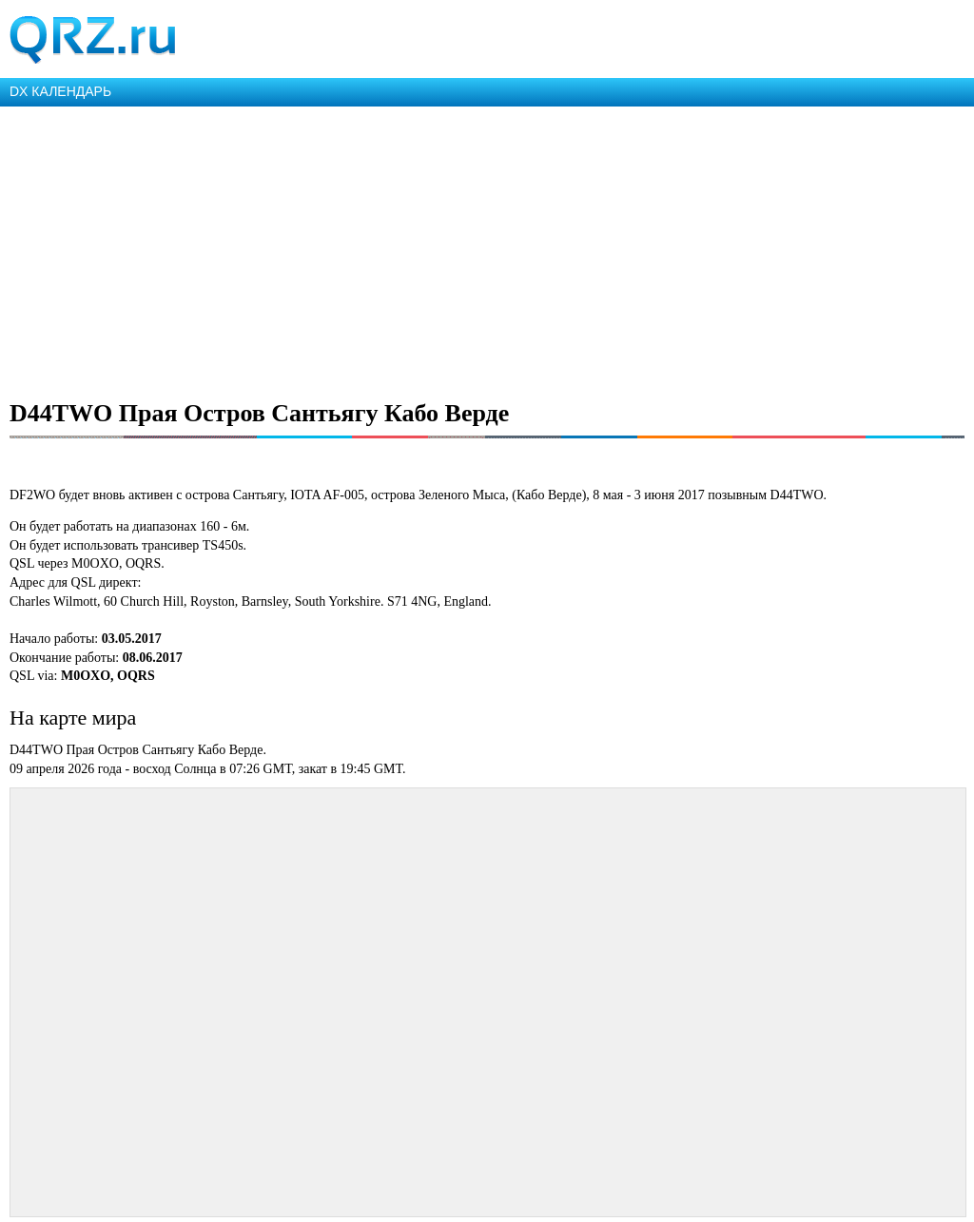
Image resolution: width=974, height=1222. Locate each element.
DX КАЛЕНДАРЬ (60, 91)
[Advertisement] (487, 249)
